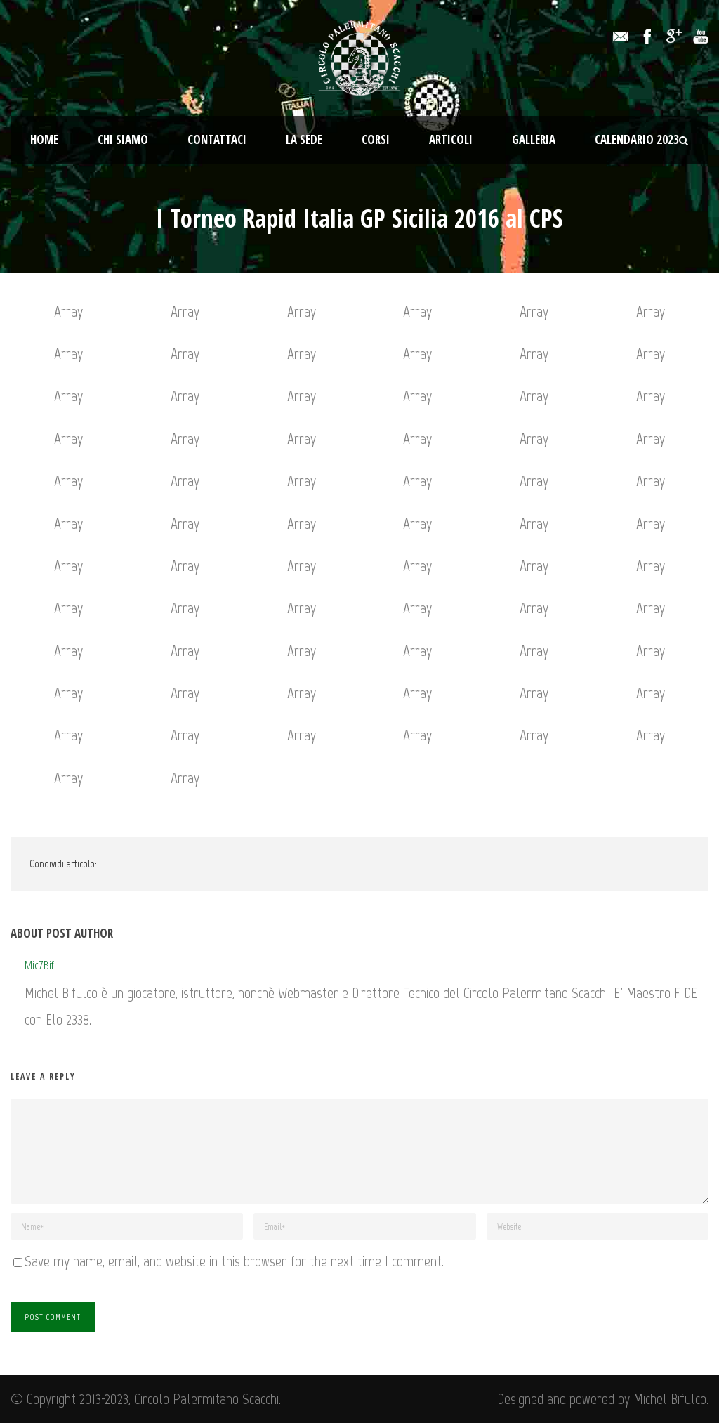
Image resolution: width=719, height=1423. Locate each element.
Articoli (451, 139)
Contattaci (216, 139)
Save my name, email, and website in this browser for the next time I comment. (234, 1261)
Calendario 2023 (637, 139)
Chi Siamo (123, 139)
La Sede (304, 139)
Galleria (533, 139)
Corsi (376, 139)
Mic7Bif (39, 965)
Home (44, 139)
